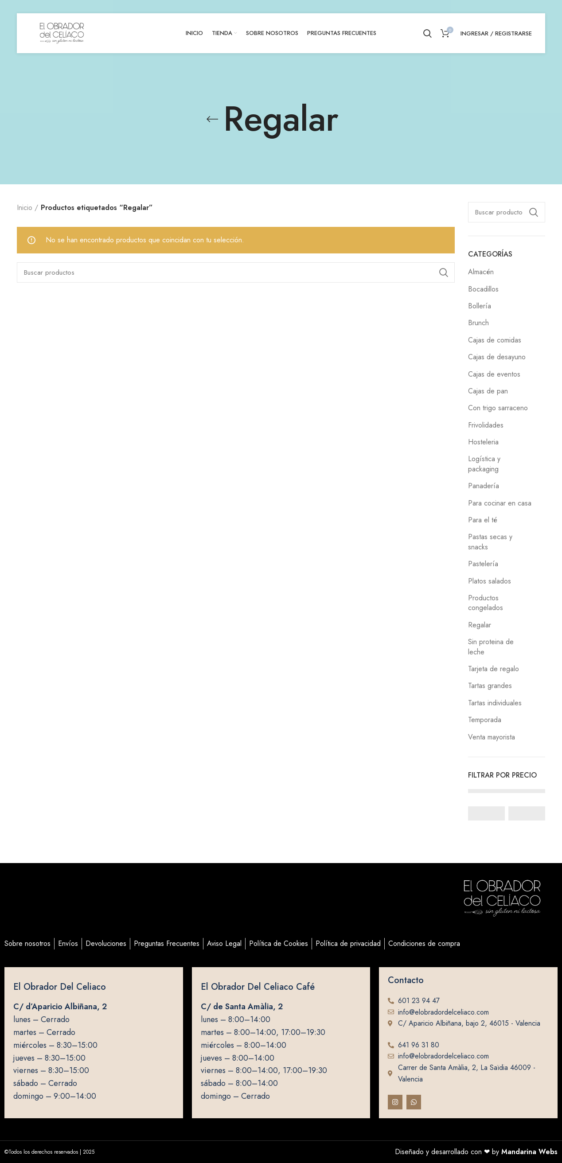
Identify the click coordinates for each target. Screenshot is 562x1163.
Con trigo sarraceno (498, 408)
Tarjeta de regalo (493, 669)
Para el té (482, 520)
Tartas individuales (495, 703)
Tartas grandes (490, 686)
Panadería (483, 486)
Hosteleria (483, 442)
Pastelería (483, 564)
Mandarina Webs (529, 1152)
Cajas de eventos (494, 374)
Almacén (481, 272)
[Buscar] (506, 212)
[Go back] (212, 119)
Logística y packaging (484, 464)
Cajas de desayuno (497, 357)
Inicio (24, 207)
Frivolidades (485, 425)
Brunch (478, 323)
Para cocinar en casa (499, 503)
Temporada (484, 720)
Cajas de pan (488, 391)
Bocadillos (483, 289)
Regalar (479, 625)
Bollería (479, 306)
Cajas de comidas (494, 340)
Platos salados (489, 581)
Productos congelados (485, 603)
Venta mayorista (491, 737)
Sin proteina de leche (491, 647)
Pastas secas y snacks (490, 542)
